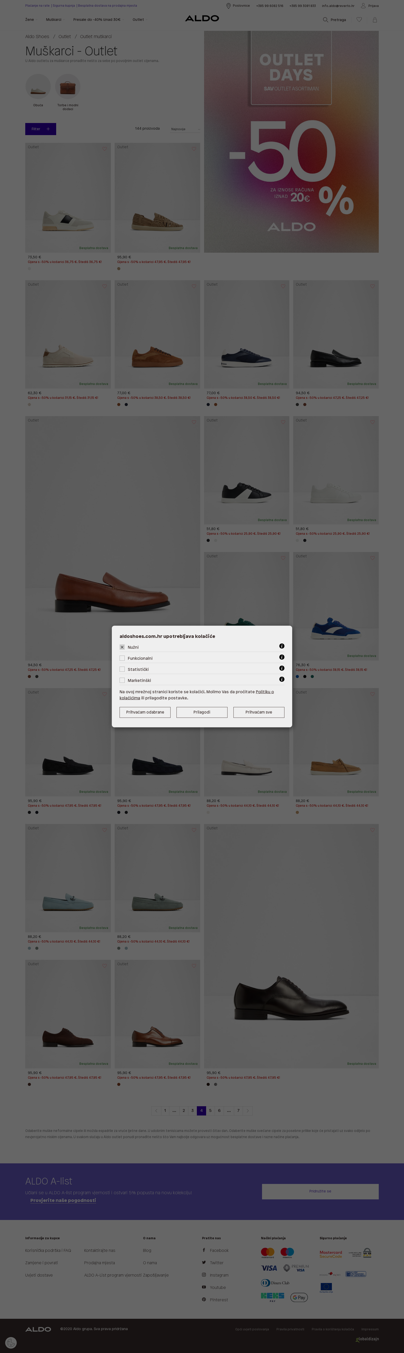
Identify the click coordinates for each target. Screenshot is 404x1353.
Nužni (133, 647)
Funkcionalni (140, 658)
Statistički (138, 669)
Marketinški (139, 681)
